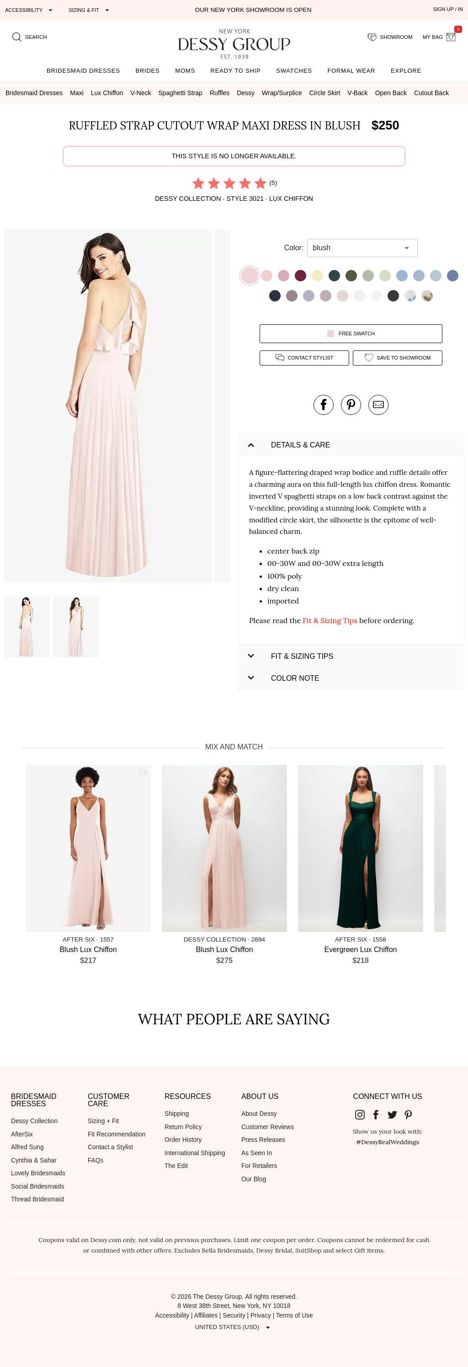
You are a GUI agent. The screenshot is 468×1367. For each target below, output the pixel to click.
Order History (183, 1139)
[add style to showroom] (397, 358)
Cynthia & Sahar (34, 1160)
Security (234, 1315)
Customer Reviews (267, 1127)
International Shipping (195, 1153)
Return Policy (183, 1127)
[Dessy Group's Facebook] (379, 1114)
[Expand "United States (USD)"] (234, 1328)
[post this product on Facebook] (324, 405)
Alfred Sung (27, 1147)
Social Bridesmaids (37, 1186)
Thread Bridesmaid (37, 1199)
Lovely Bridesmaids (38, 1173)
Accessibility (172, 1315)
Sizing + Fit (103, 1121)
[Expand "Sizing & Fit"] (90, 10)
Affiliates (206, 1315)
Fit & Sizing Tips (330, 620)
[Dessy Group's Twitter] (396, 1114)
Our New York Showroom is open (253, 9)
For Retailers (259, 1165)
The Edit (176, 1165)
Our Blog (253, 1179)
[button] (109, 408)
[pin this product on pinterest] (351, 405)
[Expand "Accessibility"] (30, 10)
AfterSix (22, 1134)
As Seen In (256, 1153)
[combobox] (356, 247)
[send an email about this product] (378, 405)
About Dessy (259, 1113)
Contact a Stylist (110, 1147)
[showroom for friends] (390, 37)
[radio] (198, 183)
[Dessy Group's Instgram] (363, 1114)
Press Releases (263, 1139)
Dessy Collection (34, 1121)
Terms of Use (294, 1315)
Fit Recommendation (116, 1134)
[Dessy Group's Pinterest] (412, 1114)
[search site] (29, 37)
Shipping (177, 1113)
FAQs (95, 1160)
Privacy (260, 1315)
